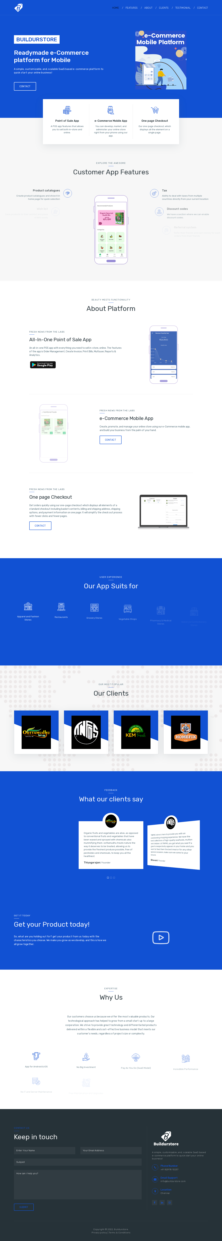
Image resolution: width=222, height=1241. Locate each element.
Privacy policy (99, 1232)
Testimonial (183, 7)
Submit (23, 1207)
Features (132, 7)
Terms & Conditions (119, 1232)
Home (115, 7)
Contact (202, 7)
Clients (164, 7)
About (148, 7)
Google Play (45, 365)
